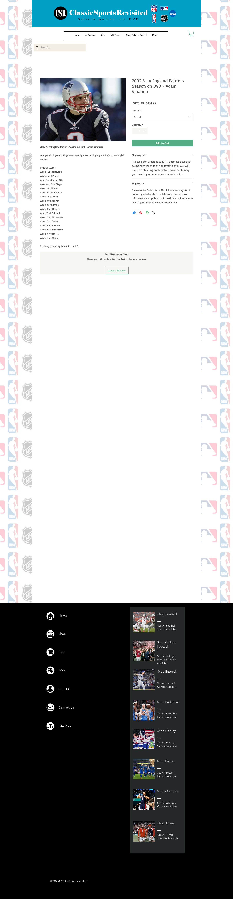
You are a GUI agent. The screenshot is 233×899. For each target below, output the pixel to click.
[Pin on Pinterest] (141, 213)
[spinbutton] (140, 131)
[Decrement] (134, 131)
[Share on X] (154, 213)
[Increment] (145, 131)
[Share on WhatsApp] (147, 213)
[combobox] (162, 117)
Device (136, 110)
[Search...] (59, 47)
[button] (191, 33)
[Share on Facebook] (134, 213)
